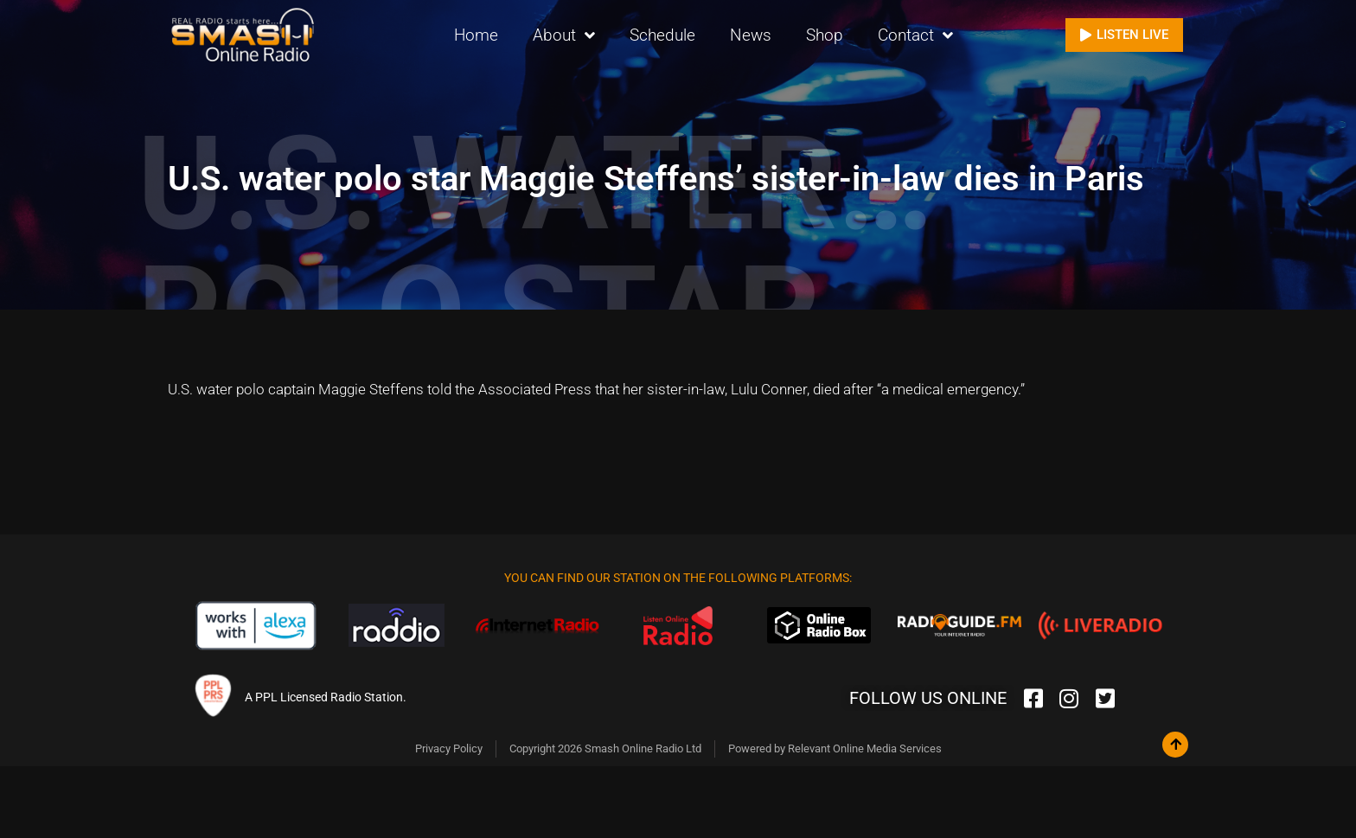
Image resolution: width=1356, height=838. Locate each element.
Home (476, 34)
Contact (915, 35)
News (750, 34)
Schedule (662, 34)
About (564, 35)
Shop (824, 34)
